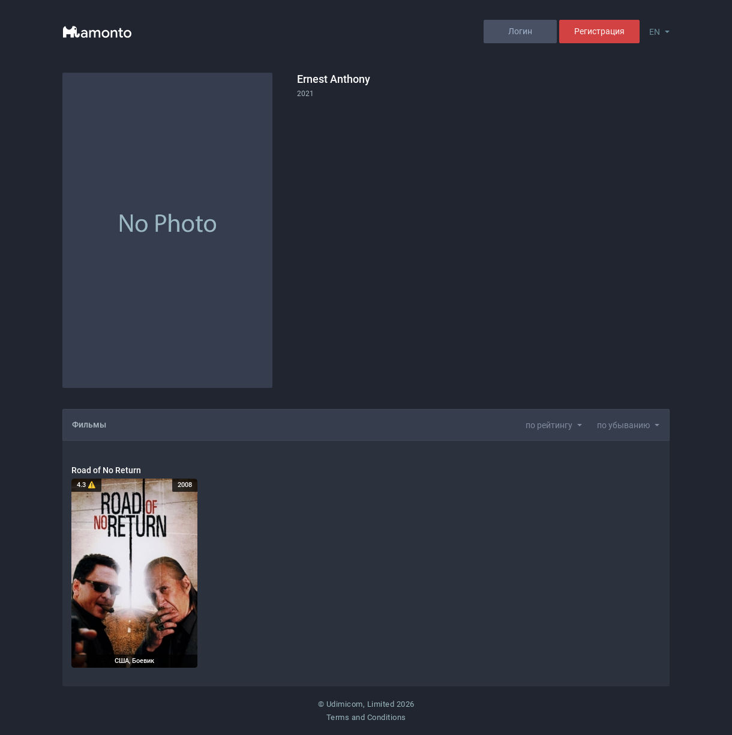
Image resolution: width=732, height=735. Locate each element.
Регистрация (599, 31)
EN (654, 32)
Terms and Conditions (366, 717)
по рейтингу (549, 425)
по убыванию (623, 425)
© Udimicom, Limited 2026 (366, 704)
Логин (520, 31)
